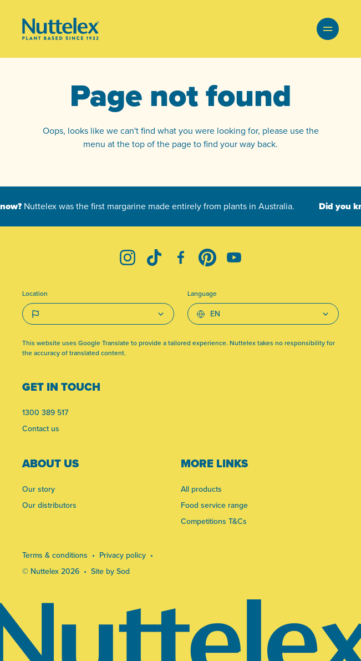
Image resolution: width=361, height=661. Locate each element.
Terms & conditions (55, 555)
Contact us (40, 428)
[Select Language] (263, 314)
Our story (38, 489)
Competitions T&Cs (214, 521)
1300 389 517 (45, 412)
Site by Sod (110, 571)
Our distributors (49, 505)
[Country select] (98, 314)
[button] (328, 29)
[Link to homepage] (60, 29)
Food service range (214, 505)
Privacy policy (122, 555)
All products (201, 489)
